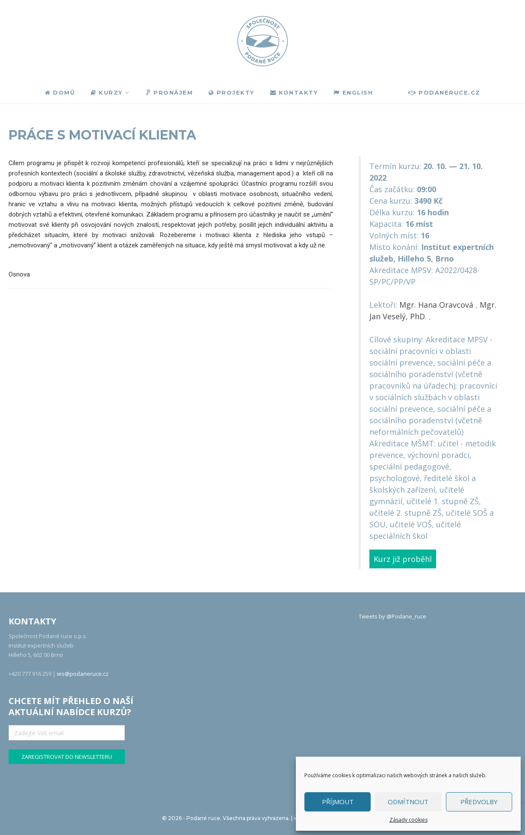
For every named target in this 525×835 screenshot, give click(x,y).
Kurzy (107, 92)
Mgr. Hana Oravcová (436, 305)
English (353, 92)
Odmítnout (408, 801)
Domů (60, 92)
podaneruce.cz (444, 92)
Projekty (231, 92)
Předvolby (479, 801)
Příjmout (338, 801)
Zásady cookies (408, 819)
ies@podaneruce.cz (83, 674)
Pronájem (169, 93)
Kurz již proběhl (403, 559)
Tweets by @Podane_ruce (392, 616)
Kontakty (294, 92)
